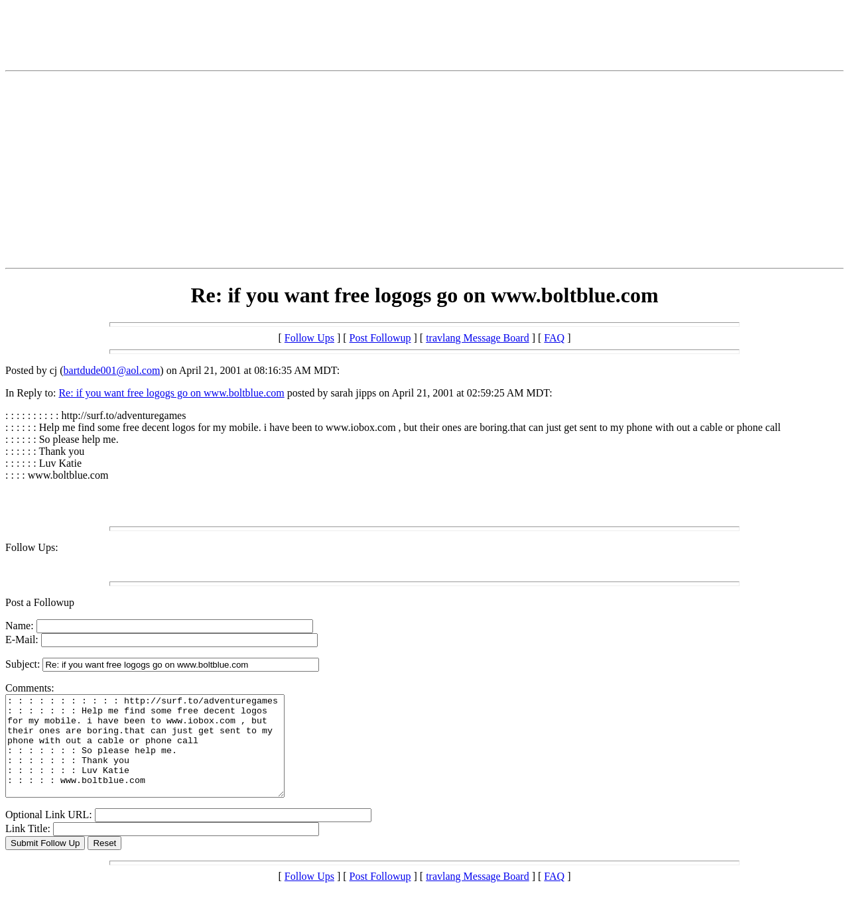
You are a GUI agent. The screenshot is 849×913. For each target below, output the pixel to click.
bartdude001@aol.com (112, 370)
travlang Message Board (477, 337)
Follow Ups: (31, 547)
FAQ (554, 337)
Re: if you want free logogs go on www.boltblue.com (171, 392)
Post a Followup (39, 602)
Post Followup (380, 337)
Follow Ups (309, 337)
